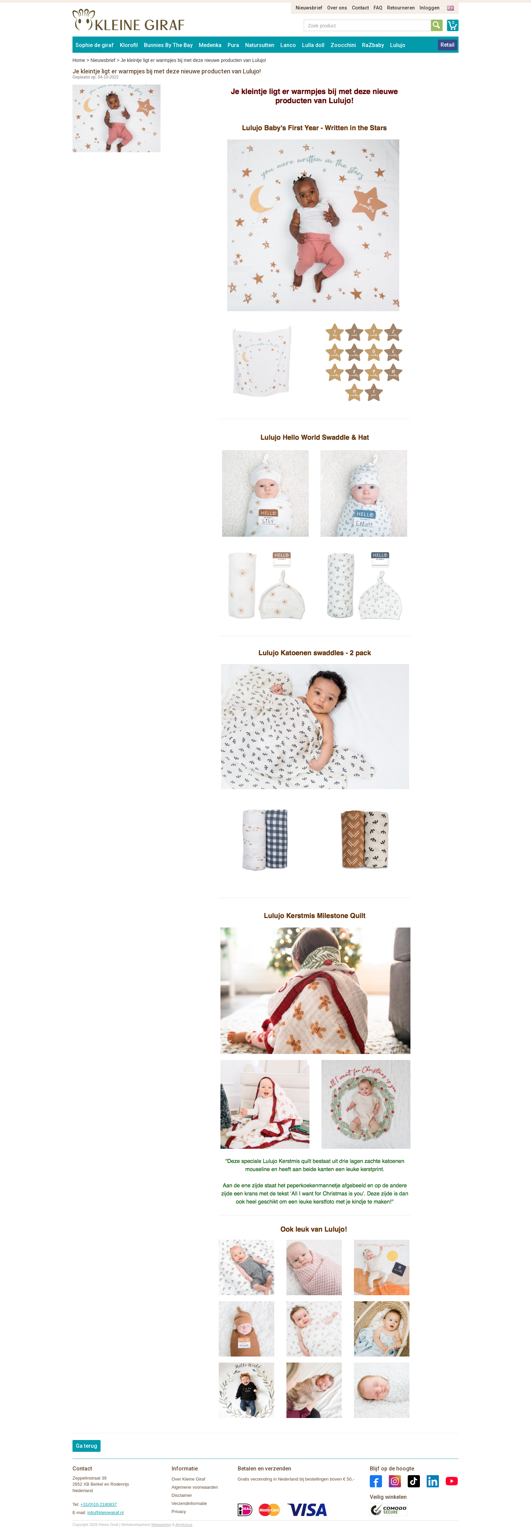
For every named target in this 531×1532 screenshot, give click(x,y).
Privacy (179, 1511)
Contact (360, 7)
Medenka (210, 45)
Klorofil (129, 45)
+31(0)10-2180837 (99, 1504)
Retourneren (401, 7)
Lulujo (397, 45)
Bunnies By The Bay (168, 45)
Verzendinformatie (189, 1503)
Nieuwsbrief (309, 7)
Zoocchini (343, 45)
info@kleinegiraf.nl (105, 1512)
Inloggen (430, 7)
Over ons (337, 7)
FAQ (378, 7)
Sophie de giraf (95, 45)
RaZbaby (373, 45)
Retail (447, 45)
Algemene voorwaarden (195, 1487)
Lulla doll (313, 45)
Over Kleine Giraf (189, 1479)
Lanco (288, 45)
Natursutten (259, 45)
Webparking (161, 1525)
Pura (233, 45)
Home (78, 60)
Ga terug (86, 1446)
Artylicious (183, 1525)
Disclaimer (182, 1495)
